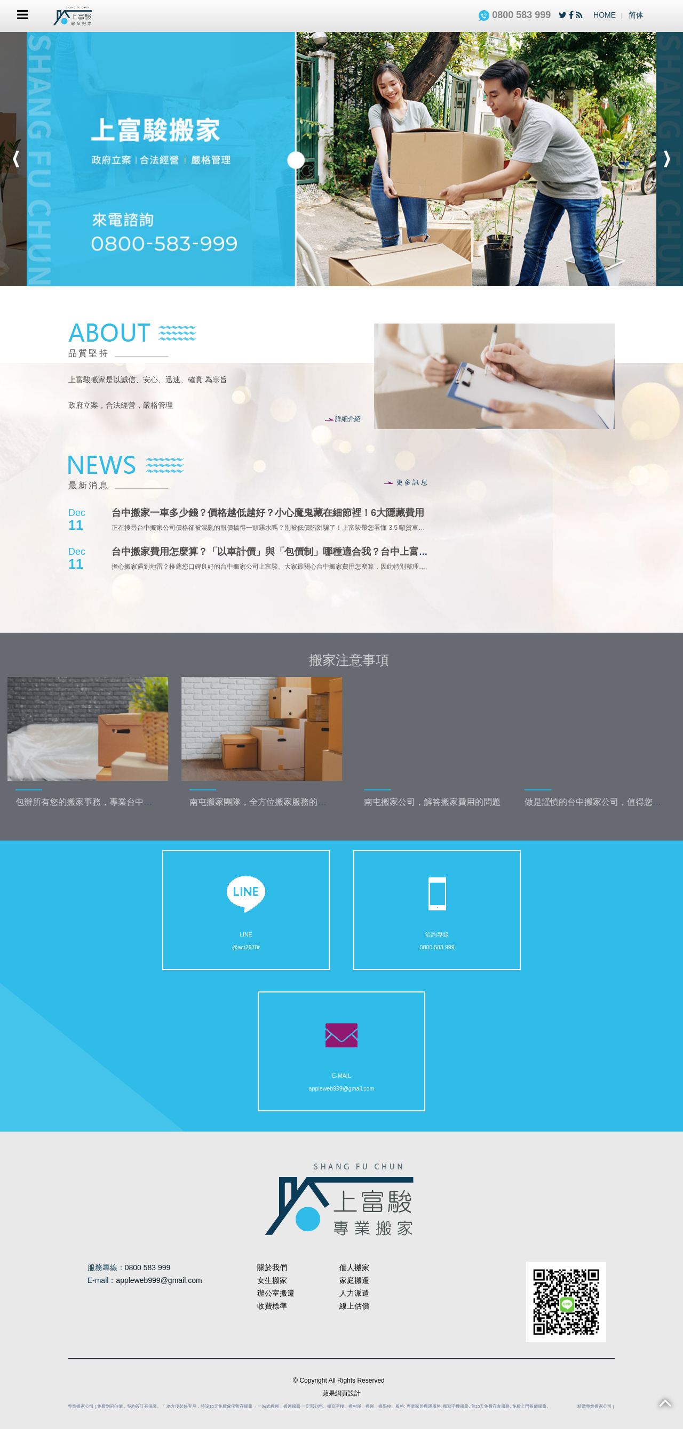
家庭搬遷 (354, 1280)
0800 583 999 (515, 15)
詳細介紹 (343, 419)
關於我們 (272, 1267)
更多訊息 (406, 482)
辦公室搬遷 (276, 1293)
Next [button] (667, 159)
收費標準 (272, 1306)
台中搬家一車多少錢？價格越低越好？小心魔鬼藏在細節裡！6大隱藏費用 (268, 512)
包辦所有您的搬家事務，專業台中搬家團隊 (115, 801)
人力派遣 (354, 1293)
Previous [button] (16, 159)
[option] (341, 159)
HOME (604, 15)
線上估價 (354, 1306)
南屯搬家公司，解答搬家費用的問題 (451, 801)
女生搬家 (272, 1280)
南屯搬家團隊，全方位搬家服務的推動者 (285, 801)
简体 (636, 15)
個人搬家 (354, 1267)
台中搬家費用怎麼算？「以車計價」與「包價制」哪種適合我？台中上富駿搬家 (280, 551)
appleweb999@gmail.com (342, 1062)
